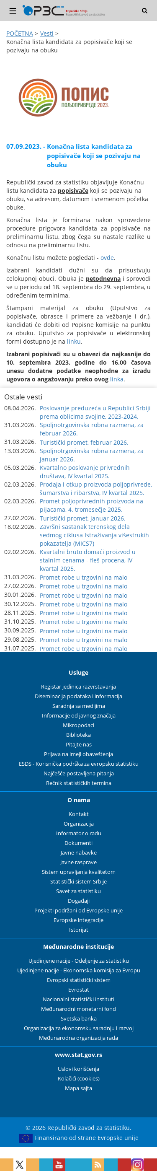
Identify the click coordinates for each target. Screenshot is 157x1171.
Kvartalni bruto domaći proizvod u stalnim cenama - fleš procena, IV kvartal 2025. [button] (88, 560)
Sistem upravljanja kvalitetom (79, 872)
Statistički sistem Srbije (78, 881)
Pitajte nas (79, 744)
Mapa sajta (78, 1088)
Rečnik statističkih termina (78, 783)
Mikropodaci (78, 725)
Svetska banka (79, 1018)
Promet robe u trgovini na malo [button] (83, 577)
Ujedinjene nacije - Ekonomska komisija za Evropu (78, 970)
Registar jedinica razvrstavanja (78, 686)
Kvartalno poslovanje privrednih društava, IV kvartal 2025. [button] (85, 472)
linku (74, 341)
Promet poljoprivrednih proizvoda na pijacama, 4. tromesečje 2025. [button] (91, 505)
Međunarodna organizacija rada (78, 1037)
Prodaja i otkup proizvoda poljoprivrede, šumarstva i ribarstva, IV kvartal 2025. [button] (96, 488)
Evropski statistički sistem (79, 980)
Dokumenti (78, 843)
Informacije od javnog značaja (79, 715)
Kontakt (79, 814)
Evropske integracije (78, 920)
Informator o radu (78, 833)
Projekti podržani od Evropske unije (78, 910)
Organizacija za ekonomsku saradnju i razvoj (79, 1028)
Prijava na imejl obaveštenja (78, 754)
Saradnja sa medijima (78, 706)
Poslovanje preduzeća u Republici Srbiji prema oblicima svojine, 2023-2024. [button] (95, 412)
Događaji (79, 900)
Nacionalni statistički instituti (78, 999)
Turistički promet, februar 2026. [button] (84, 442)
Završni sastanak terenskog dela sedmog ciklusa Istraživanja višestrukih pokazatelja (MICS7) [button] (94, 535)
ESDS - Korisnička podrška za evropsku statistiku (79, 763)
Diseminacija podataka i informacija (78, 696)
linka (117, 379)
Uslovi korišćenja (78, 1069)
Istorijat (78, 929)
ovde (107, 258)
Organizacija (79, 823)
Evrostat (78, 989)
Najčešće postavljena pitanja (79, 773)
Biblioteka (78, 734)
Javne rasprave (78, 862)
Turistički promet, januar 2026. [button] (83, 518)
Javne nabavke (79, 852)
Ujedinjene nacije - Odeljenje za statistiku (78, 960)
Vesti (47, 33)
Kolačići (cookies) (79, 1078)
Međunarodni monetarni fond (78, 1009)
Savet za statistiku (78, 891)
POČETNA (19, 33)
